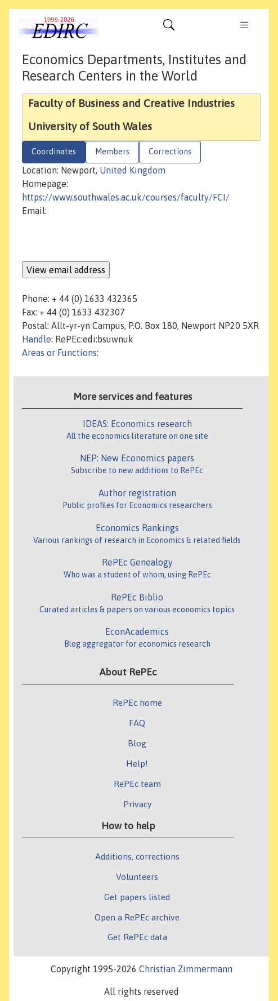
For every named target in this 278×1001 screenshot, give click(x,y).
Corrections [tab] (170, 151)
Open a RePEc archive (137, 917)
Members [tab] (112, 151)
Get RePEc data (137, 937)
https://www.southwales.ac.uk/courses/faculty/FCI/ (126, 197)
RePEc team (137, 783)
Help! (137, 763)
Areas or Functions (59, 353)
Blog (137, 743)
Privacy (137, 804)
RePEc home (137, 702)
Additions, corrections (137, 856)
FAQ (137, 723)
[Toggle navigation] (169, 27)
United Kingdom (132, 170)
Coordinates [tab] (54, 151)
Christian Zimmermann (185, 969)
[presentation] (107, 239)
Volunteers (137, 876)
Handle (36, 339)
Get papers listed (137, 897)
